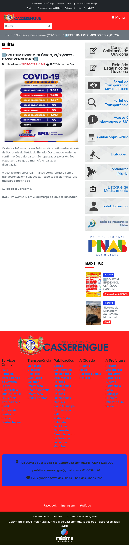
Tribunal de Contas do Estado (9, 414)
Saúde (109, 406)
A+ (79, 8)
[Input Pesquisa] (25, 26)
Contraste (70, 8)
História (84, 365)
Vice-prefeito (114, 369)
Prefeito (110, 365)
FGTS (5, 369)
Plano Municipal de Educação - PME (64, 410)
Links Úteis (9, 397)
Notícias (21, 35)
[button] (49, 26)
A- (85, 8)
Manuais (59, 401)
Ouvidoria (42, 8)
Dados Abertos (37, 397)
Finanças (111, 397)
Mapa (83, 369)
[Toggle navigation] (118, 17)
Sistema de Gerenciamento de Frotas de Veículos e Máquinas (64, 438)
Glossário (34, 369)
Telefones (31, 8)
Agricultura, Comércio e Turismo (113, 377)
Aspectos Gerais (90, 373)
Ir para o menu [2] (66, 4)
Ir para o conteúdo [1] (43, 4)
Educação (112, 393)
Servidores (60, 426)
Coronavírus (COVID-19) (45, 35)
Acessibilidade (55, 8)
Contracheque (11, 422)
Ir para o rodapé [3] (87, 4)
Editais (58, 365)
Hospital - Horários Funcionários (62, 393)
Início (8, 35)
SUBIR (64, 526)
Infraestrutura (114, 401)
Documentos (62, 377)
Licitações (34, 365)
